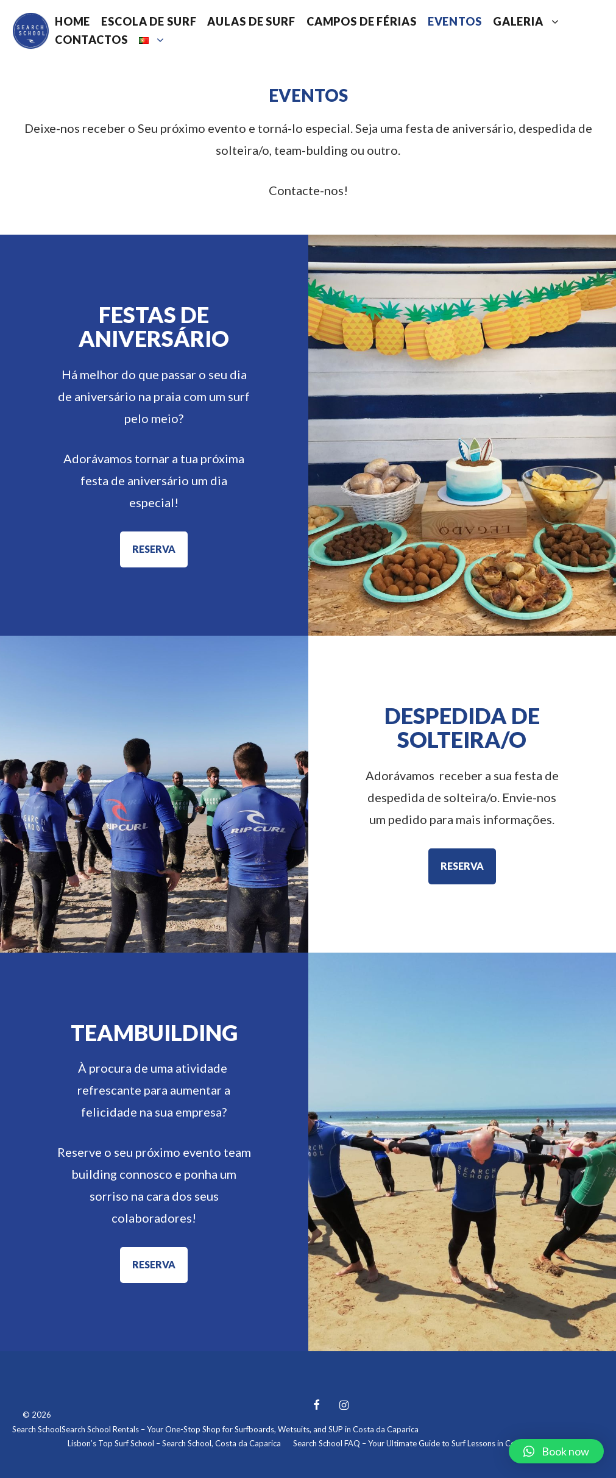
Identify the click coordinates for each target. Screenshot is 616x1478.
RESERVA (153, 549)
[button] (556, 1451)
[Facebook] (316, 1406)
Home (72, 21)
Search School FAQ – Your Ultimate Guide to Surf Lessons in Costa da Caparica (432, 1443)
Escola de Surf (148, 21)
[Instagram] (344, 1406)
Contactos (91, 39)
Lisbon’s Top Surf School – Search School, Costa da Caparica (174, 1443)
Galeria (529, 21)
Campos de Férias (361, 21)
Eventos (455, 21)
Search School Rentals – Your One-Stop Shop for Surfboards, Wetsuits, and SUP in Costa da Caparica (240, 1429)
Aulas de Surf (251, 21)
